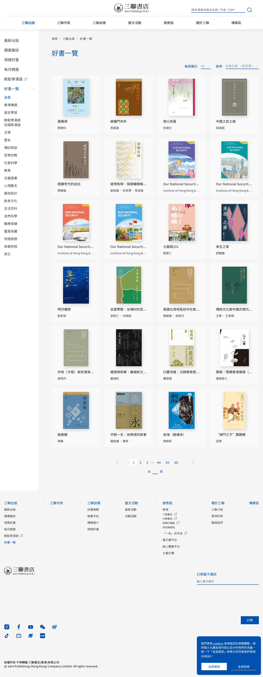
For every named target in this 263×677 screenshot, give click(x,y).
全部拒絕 (243, 666)
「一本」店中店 (173, 533)
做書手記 (93, 516)
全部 (7, 97)
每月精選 (11, 69)
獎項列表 (217, 516)
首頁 (55, 39)
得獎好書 (11, 59)
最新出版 (11, 40)
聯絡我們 (217, 522)
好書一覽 (11, 88)
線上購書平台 (171, 546)
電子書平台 (170, 540)
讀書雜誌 (11, 50)
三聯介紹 (217, 509)
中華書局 (167, 518)
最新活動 (130, 509)
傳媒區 (236, 22)
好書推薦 (93, 509)
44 (159, 462)
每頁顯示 (191, 66)
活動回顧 (130, 516)
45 (167, 462)
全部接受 (214, 666)
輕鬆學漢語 (13, 79)
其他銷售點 (169, 527)
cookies (218, 643)
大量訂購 (168, 553)
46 (176, 462)
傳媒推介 (93, 522)
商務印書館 (169, 523)
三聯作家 (63, 22)
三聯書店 (167, 514)
